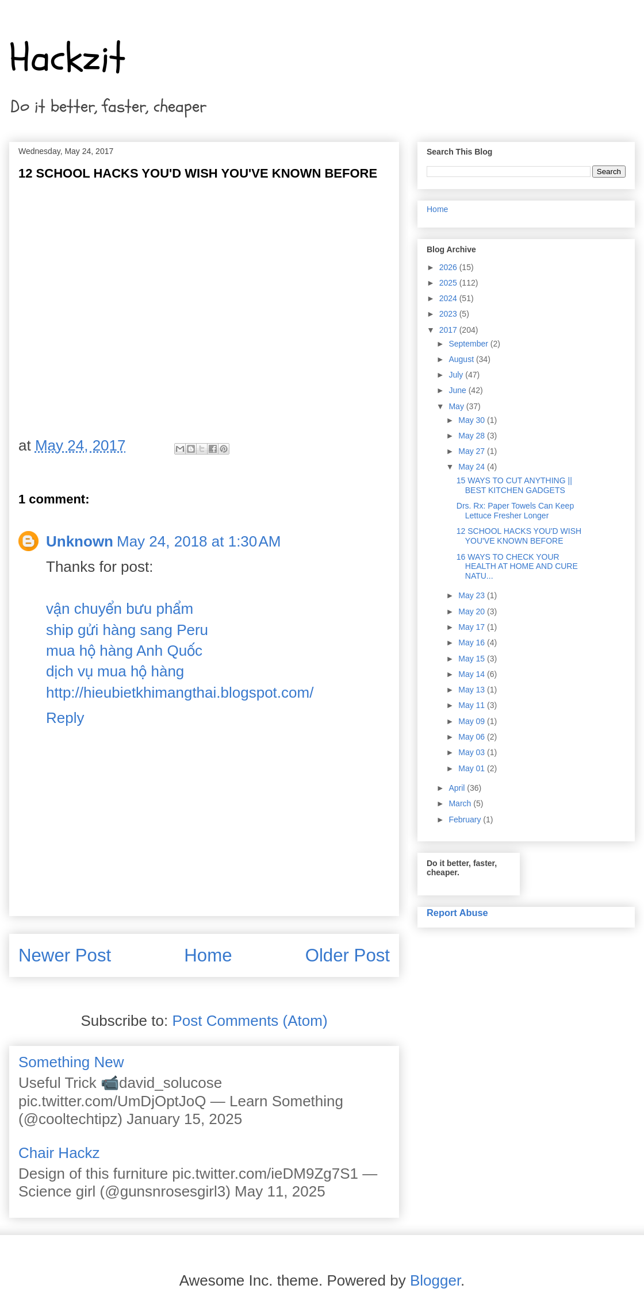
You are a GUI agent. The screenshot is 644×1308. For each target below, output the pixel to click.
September (469, 343)
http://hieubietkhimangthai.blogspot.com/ (179, 692)
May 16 (472, 642)
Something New (71, 1062)
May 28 (472, 435)
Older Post (347, 955)
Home (208, 955)
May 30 (472, 420)
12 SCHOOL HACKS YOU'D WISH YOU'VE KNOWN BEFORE (519, 535)
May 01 (472, 768)
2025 (449, 282)
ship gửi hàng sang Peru (127, 629)
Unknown (79, 541)
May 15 (472, 658)
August (462, 359)
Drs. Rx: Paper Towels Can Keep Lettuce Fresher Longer (515, 510)
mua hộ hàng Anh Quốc (124, 650)
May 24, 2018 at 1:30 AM (199, 541)
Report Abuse (457, 912)
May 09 (472, 721)
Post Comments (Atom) (249, 1020)
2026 (449, 267)
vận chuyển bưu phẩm (119, 608)
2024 (449, 298)
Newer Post (64, 955)
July (456, 374)
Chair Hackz (59, 1152)
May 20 (472, 611)
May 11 (472, 705)
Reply (65, 717)
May (457, 406)
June (458, 390)
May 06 (472, 736)
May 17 (472, 627)
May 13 (472, 689)
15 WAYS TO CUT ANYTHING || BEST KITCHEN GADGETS (514, 485)
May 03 (472, 752)
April (457, 788)
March (460, 803)
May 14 (472, 674)
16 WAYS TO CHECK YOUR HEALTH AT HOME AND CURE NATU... (517, 566)
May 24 (472, 466)
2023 (449, 313)
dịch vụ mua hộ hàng (115, 671)
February (465, 819)
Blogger (435, 1280)
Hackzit (67, 58)
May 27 (472, 451)
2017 (449, 329)
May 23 (472, 595)
